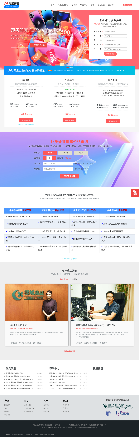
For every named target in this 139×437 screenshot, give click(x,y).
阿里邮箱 (7, 405)
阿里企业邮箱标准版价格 (47, 434)
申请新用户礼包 (39, 45)
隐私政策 (50, 427)
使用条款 (56, 427)
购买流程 (46, 411)
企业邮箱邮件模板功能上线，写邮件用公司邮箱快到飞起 (64, 376)
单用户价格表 (28, 411)
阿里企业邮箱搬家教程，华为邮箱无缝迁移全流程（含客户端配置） (21, 385)
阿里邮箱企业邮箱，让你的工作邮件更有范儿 (64, 373)
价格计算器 (27, 405)
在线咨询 (19, 45)
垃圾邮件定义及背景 (56, 379)
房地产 (75, 279)
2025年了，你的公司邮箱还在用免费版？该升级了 (64, 388)
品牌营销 (64, 279)
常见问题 (101, 5)
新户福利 (127, 5)
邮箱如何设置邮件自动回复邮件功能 (18, 376)
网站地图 (44, 427)
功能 (92, 5)
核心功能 (7, 415)
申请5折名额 (110, 54)
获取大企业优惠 (69, 351)
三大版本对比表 (29, 408)
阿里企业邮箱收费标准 (26, 124)
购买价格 (46, 408)
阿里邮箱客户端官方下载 (14, 373)
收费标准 (83, 5)
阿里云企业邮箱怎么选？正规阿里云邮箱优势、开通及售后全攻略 (21, 379)
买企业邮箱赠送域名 (17, 434)
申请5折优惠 (26, 120)
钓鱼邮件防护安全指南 (57, 382)
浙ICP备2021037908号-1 (66, 427)
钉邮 (5, 408)
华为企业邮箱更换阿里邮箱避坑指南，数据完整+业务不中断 (21, 388)
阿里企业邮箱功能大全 (69, 259)
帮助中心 (66, 408)
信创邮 (74, 5)
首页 (52, 5)
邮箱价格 (66, 411)
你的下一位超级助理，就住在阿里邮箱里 (63, 385)
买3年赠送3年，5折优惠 (31, 434)
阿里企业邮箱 (63, 5)
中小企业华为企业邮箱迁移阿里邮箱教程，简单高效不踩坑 (21, 382)
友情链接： (7, 434)
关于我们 (111, 5)
